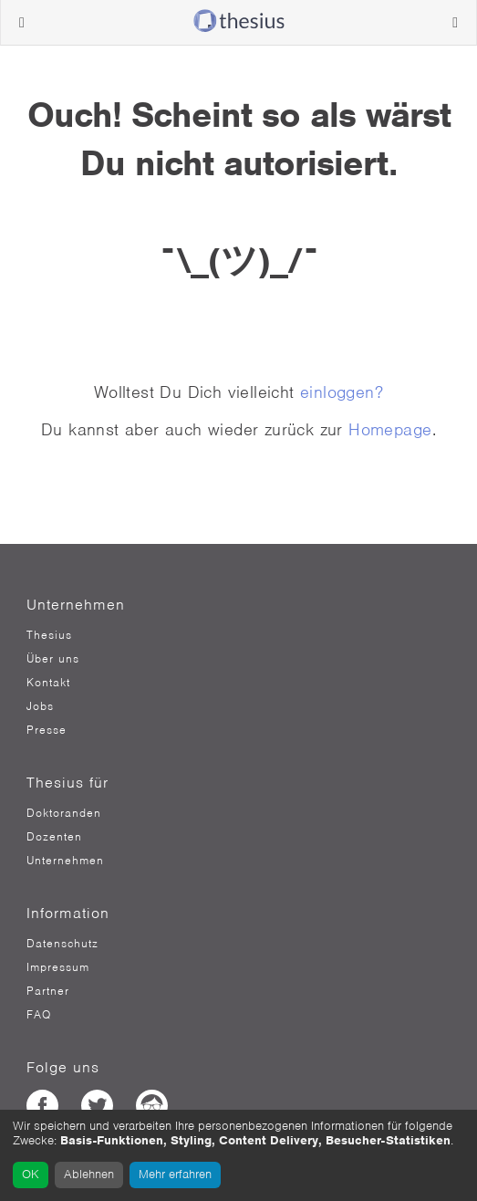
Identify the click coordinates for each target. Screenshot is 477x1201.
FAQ (38, 1015)
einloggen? (341, 391)
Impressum (57, 967)
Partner (47, 991)
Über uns (52, 659)
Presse (46, 730)
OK (30, 1174)
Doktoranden (63, 813)
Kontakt (48, 682)
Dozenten (54, 837)
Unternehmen (65, 860)
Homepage (389, 429)
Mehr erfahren (175, 1174)
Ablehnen (89, 1174)
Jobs (40, 706)
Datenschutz (62, 943)
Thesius (49, 635)
